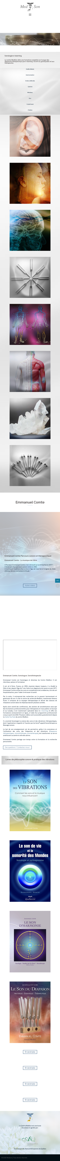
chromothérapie (20, 733)
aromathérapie (32, 733)
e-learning (44, 711)
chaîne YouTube (10, 717)
